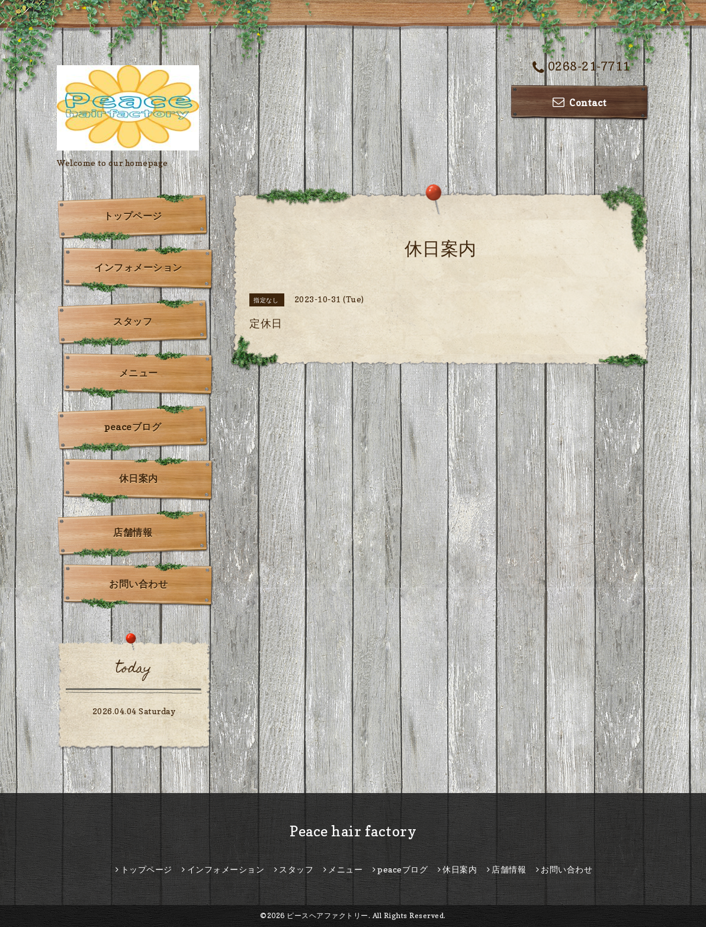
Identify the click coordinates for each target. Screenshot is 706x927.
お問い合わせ (138, 584)
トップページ (133, 216)
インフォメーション (138, 267)
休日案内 (138, 478)
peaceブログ (132, 427)
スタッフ (132, 321)
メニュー (138, 373)
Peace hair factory (353, 831)
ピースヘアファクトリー (327, 915)
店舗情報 (132, 532)
